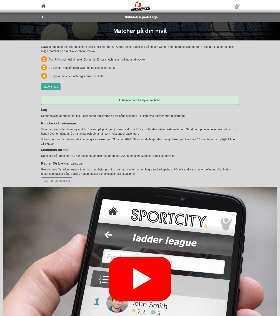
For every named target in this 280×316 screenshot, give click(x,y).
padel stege (50, 86)
